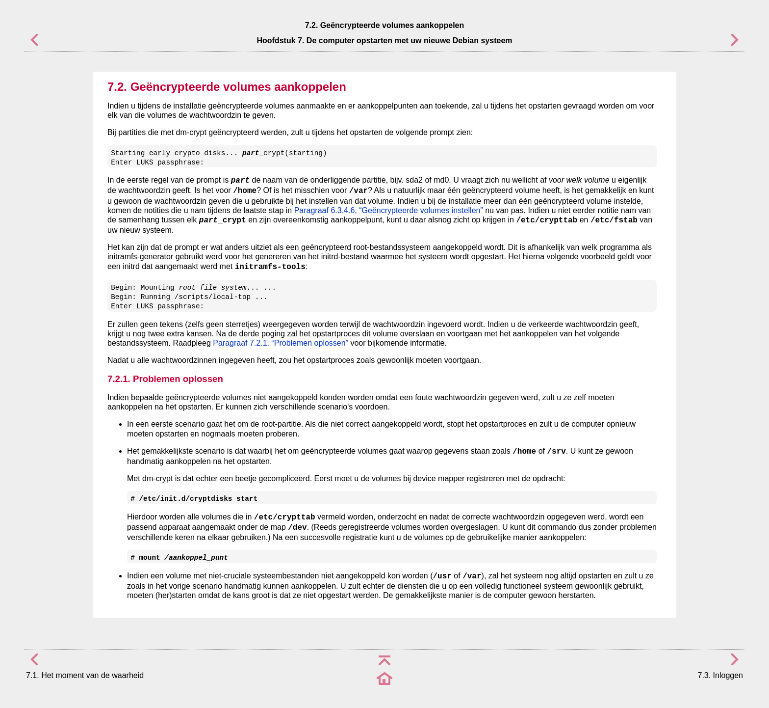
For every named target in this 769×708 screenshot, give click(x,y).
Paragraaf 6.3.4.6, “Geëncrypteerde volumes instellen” (388, 210)
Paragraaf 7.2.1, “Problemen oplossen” (280, 343)
